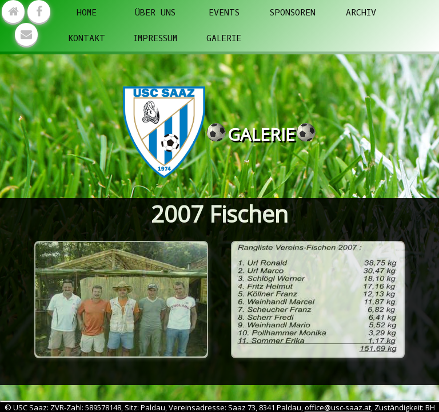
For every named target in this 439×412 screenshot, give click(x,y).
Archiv (361, 12)
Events (224, 12)
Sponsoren (293, 12)
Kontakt (86, 38)
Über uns (155, 12)
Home (87, 12)
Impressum (155, 38)
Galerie (223, 38)
